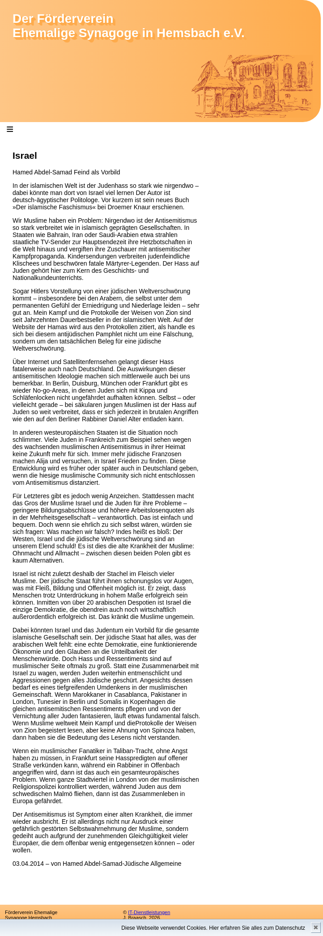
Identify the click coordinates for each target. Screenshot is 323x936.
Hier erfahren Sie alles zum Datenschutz (257, 928)
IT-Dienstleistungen (149, 912)
